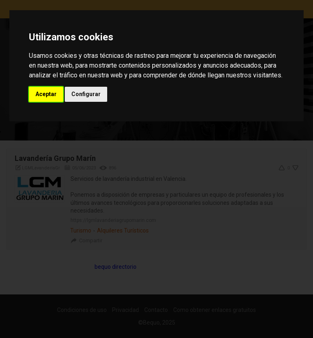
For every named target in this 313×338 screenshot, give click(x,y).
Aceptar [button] (46, 94)
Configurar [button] (86, 94)
